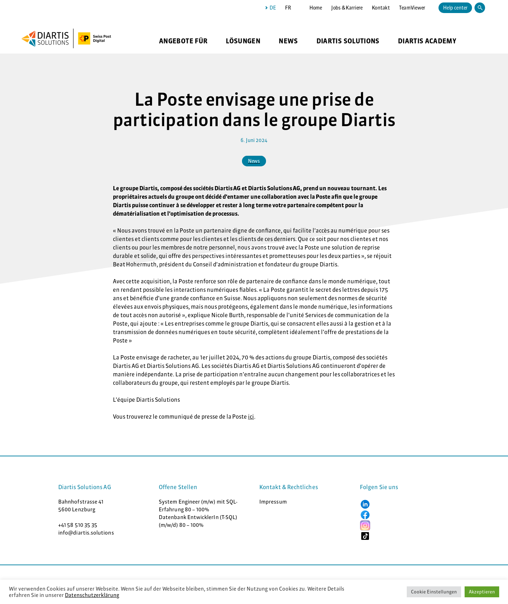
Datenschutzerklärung (92, 595)
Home (315, 8)
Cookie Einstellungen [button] (434, 591)
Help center (455, 8)
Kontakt (381, 8)
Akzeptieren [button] (482, 591)
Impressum (273, 501)
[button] (365, 503)
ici (251, 416)
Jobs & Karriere (347, 8)
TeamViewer (412, 8)
